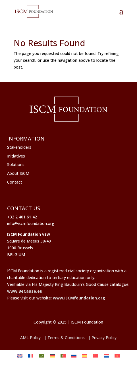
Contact (14, 182)
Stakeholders (19, 147)
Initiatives (16, 156)
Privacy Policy (104, 337)
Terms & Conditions (66, 337)
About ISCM (18, 173)
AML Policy (30, 337)
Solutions (15, 164)
